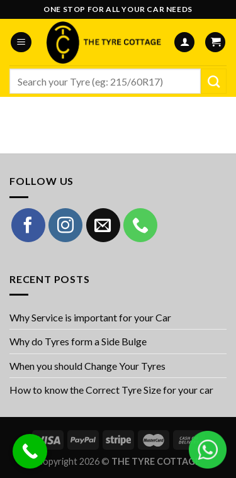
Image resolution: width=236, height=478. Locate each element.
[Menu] (21, 42)
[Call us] (140, 225)
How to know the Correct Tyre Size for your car (111, 390)
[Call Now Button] (30, 451)
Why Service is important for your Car (90, 317)
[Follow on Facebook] (28, 225)
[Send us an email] (103, 225)
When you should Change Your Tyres (87, 366)
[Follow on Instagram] (65, 225)
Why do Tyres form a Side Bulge (78, 341)
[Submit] (214, 81)
